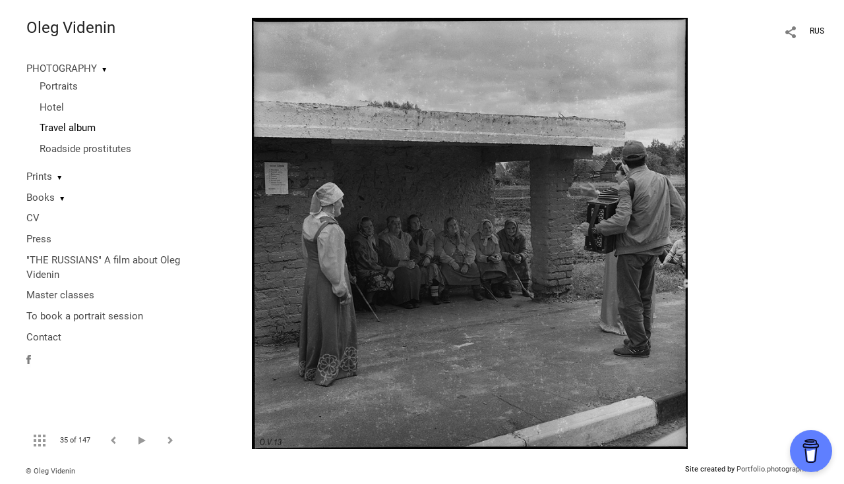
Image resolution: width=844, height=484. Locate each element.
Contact (43, 337)
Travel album (68, 128)
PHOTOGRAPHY (61, 68)
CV (33, 218)
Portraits (59, 86)
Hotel (52, 107)
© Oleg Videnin (50, 471)
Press (38, 239)
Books (40, 197)
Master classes (60, 295)
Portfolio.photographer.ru (777, 469)
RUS (817, 31)
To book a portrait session (84, 316)
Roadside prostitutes (85, 149)
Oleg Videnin (70, 27)
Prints (39, 176)
